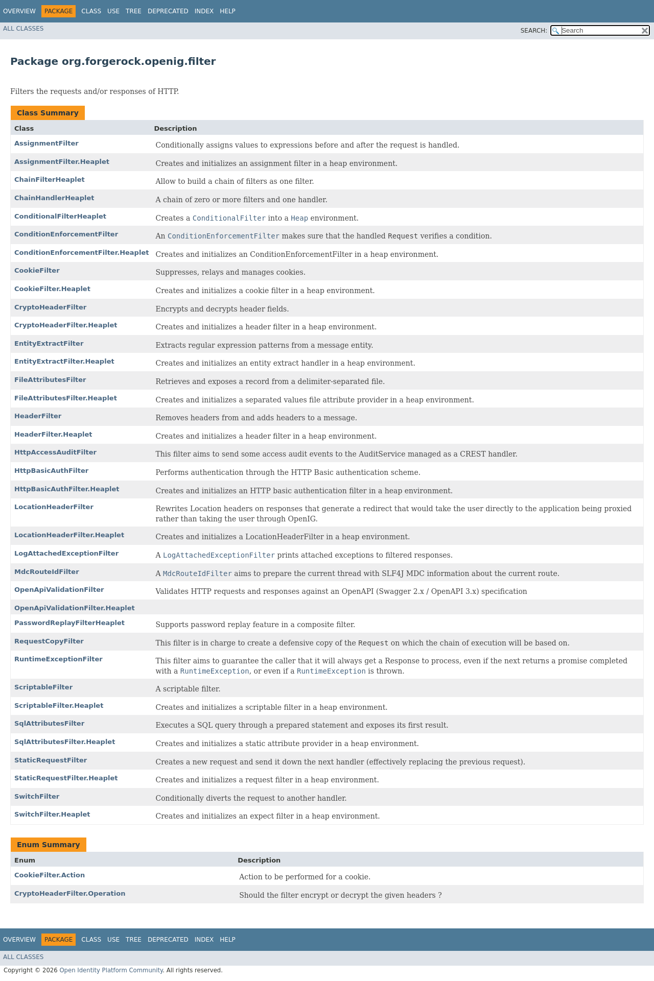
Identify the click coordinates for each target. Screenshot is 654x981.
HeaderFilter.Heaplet (53, 434)
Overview (19, 11)
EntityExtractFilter (48, 343)
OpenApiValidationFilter (59, 589)
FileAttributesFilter (50, 380)
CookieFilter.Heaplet (52, 289)
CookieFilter (37, 270)
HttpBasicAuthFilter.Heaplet (67, 489)
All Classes (23, 28)
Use (113, 11)
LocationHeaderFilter (54, 507)
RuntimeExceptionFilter (58, 659)
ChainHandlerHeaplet (54, 198)
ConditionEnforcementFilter (66, 234)
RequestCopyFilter (49, 641)
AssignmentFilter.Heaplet (61, 161)
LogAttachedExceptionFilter (66, 553)
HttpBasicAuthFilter (51, 470)
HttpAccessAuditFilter (55, 452)
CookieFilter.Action (49, 875)
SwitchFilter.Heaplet (52, 814)
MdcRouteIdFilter (46, 572)
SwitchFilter (36, 796)
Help (228, 11)
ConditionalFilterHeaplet (60, 216)
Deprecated (168, 11)
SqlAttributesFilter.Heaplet (64, 742)
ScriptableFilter (43, 687)
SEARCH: (534, 30)
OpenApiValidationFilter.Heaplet (74, 608)
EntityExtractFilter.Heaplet (64, 361)
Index (204, 11)
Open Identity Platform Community (110, 970)
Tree (134, 11)
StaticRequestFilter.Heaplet (66, 778)
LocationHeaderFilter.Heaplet (69, 535)
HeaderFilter (37, 416)
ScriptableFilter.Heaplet (58, 705)
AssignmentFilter (46, 143)
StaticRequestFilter (50, 760)
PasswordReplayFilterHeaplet (69, 623)
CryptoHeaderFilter (50, 307)
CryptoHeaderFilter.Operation (69, 893)
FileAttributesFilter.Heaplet (65, 398)
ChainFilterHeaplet (49, 179)
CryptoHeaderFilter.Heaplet (65, 325)
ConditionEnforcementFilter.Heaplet (81, 252)
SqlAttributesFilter (49, 723)
